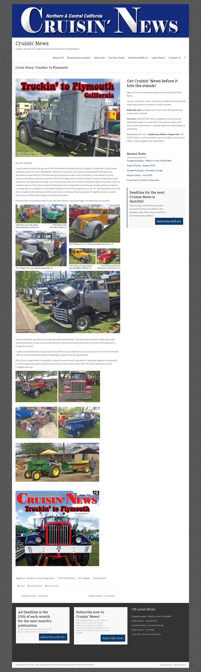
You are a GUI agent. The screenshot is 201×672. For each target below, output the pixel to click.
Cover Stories (53, 586)
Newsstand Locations (79, 57)
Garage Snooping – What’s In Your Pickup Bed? (149, 160)
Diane (22, 586)
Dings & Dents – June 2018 (33, 595)
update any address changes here (164, 134)
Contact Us (175, 57)
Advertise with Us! (53, 637)
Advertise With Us (138, 57)
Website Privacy (180, 665)
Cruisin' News (32, 44)
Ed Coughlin (84, 578)
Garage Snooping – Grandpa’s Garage (145, 170)
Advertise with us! (169, 221)
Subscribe (99, 57)
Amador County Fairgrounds (41, 578)
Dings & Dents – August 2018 (141, 165)
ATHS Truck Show (66, 578)
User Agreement (166, 665)
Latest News (158, 57)
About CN (58, 57)
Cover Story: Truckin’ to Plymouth (143, 180)
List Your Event (116, 57)
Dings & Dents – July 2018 (103, 595)
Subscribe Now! (113, 638)
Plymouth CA (99, 578)
